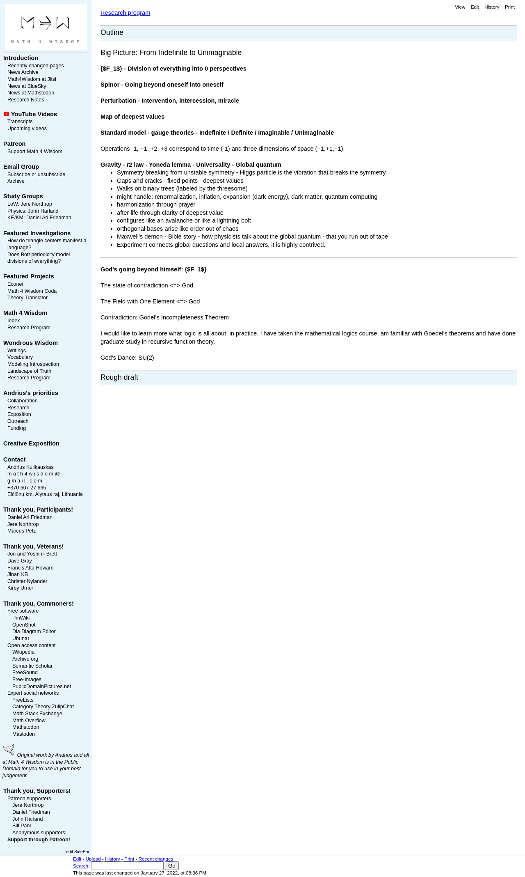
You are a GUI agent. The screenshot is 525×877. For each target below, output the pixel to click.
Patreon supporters (29, 798)
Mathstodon (25, 727)
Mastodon (23, 734)
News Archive (23, 72)
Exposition (19, 414)
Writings (16, 351)
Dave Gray (19, 561)
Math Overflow (29, 720)
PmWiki (21, 618)
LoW (12, 204)
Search (80, 865)
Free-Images (26, 679)
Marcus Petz (21, 531)
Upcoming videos (27, 128)
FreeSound (25, 672)
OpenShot (23, 625)
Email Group (21, 166)
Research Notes (25, 100)
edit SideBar (77, 851)
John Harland (43, 211)
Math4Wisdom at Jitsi (31, 79)
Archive (16, 181)
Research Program (28, 328)
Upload (93, 858)
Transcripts (19, 121)
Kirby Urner (20, 588)
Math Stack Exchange (37, 713)
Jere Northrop (36, 204)
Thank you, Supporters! (37, 790)
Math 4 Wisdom (25, 313)
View (460, 6)
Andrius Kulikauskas (30, 467)
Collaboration (22, 401)
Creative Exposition (31, 443)
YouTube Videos (34, 114)
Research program (125, 12)
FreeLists (22, 700)
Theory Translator (27, 298)
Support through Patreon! (38, 840)
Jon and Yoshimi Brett (32, 554)
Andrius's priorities (30, 393)
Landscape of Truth (29, 371)
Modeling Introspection (33, 364)
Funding (16, 428)
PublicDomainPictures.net (41, 686)
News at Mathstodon (30, 93)
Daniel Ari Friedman (48, 217)
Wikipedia (23, 652)
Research (18, 408)
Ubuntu (20, 638)
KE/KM (15, 217)
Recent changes (156, 858)
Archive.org (25, 659)
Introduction (20, 58)
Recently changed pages (35, 66)
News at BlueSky (26, 86)
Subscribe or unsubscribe (36, 174)
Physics (16, 211)
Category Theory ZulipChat (43, 706)
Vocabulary (20, 357)
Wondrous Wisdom (30, 343)
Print (510, 6)
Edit (475, 6)
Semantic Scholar (32, 666)
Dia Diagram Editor (34, 631)
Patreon (14, 143)
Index (13, 321)
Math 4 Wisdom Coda (32, 291)
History (491, 6)
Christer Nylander (27, 581)
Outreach (17, 421)
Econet (15, 284)
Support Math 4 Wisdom (34, 151)
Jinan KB (17, 574)
